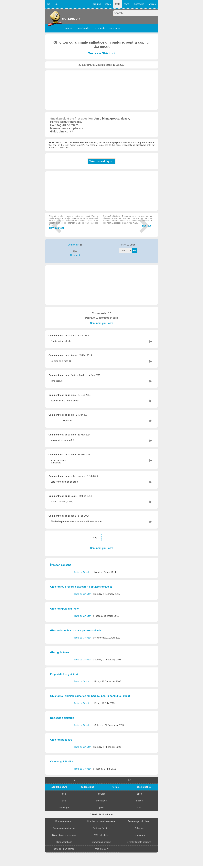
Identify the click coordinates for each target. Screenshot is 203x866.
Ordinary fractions (101, 828)
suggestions (87, 787)
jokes (108, 4)
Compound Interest (101, 842)
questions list (83, 28)
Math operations (64, 842)
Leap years (139, 835)
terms (115, 787)
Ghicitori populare (61, 739)
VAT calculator (101, 835)
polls (101, 807)
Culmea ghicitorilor (61, 761)
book (139, 807)
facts (126, 4)
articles (152, 4)
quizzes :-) (62, 18)
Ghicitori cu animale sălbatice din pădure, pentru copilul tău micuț (90, 696)
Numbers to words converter (101, 821)
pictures (97, 4)
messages (139, 4)
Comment (75, 255)
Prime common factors (64, 828)
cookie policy (144, 787)
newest (69, 28)
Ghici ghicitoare (59, 652)
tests (117, 4)
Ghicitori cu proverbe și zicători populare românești (81, 586)
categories (115, 28)
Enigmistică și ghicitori (64, 674)
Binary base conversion (64, 835)
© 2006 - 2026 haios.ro (101, 814)
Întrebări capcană (60, 565)
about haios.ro (59, 787)
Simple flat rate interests (139, 842)
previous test (73, 222)
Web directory (101, 849)
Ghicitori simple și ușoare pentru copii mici (76, 630)
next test (127, 221)
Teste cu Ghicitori (101, 53)
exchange (64, 807)
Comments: (74, 245)
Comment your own (101, 323)
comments (100, 28)
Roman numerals (63, 821)
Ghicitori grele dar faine (64, 608)
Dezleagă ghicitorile (62, 718)
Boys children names (63, 849)
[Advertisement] (101, 90)
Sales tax (139, 828)
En (56, 4)
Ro (48, 4)
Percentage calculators (139, 821)
